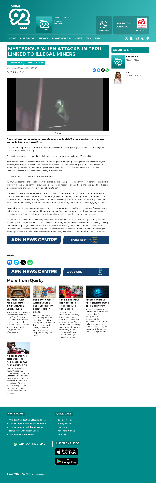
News (78, 38)
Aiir (23, 474)
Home (12, 38)
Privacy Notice (64, 423)
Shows (43, 38)
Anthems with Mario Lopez (22, 434)
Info (98, 38)
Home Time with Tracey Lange (24, 431)
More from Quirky (35, 63)
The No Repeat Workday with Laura (26, 427)
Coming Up (122, 50)
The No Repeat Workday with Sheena (27, 423)
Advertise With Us (66, 431)
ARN (16, 474)
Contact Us (63, 427)
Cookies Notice (65, 420)
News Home (16, 63)
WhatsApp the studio (29, 444)
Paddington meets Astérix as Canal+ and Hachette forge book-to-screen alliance (44, 299)
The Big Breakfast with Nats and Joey (27, 420)
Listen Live (27, 38)
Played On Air (61, 38)
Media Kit (62, 434)
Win (88, 38)
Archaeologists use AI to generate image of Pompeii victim (97, 296)
